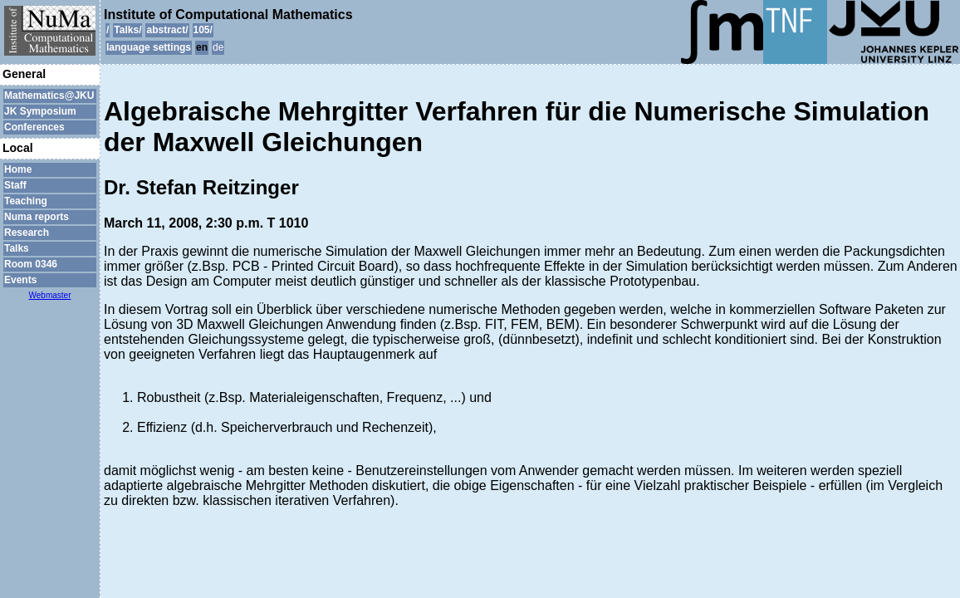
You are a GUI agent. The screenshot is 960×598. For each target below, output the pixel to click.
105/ (203, 30)
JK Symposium (40, 111)
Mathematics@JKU (49, 95)
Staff (15, 185)
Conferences (34, 127)
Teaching (25, 201)
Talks (16, 248)
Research (26, 232)
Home (18, 169)
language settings (148, 47)
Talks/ (127, 30)
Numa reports (36, 217)
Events (20, 280)
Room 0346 (30, 264)
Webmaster (50, 295)
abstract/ (167, 30)
